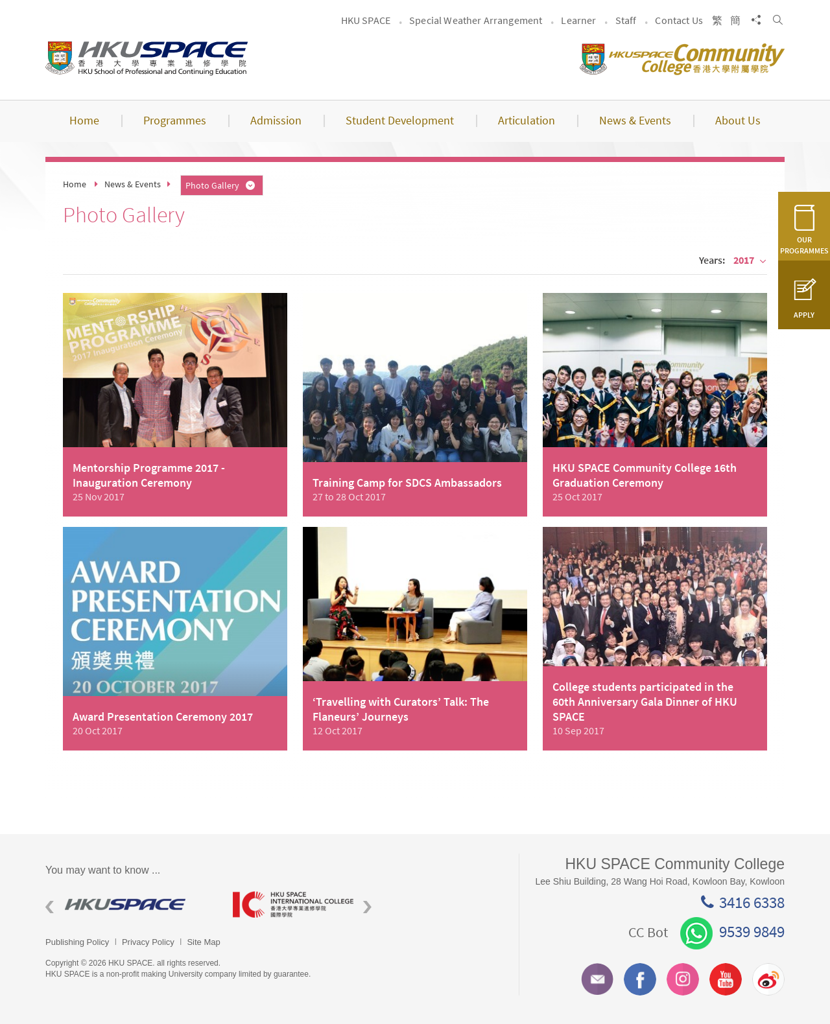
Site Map (203, 942)
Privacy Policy (148, 942)
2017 (750, 259)
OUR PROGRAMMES (804, 237)
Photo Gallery (221, 185)
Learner (578, 20)
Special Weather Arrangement (475, 20)
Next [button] (367, 907)
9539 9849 (732, 931)
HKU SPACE (365, 20)
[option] (129, 904)
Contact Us (679, 20)
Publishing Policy (77, 942)
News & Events (132, 184)
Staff (626, 20)
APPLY (804, 306)
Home (74, 184)
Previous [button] (49, 907)
